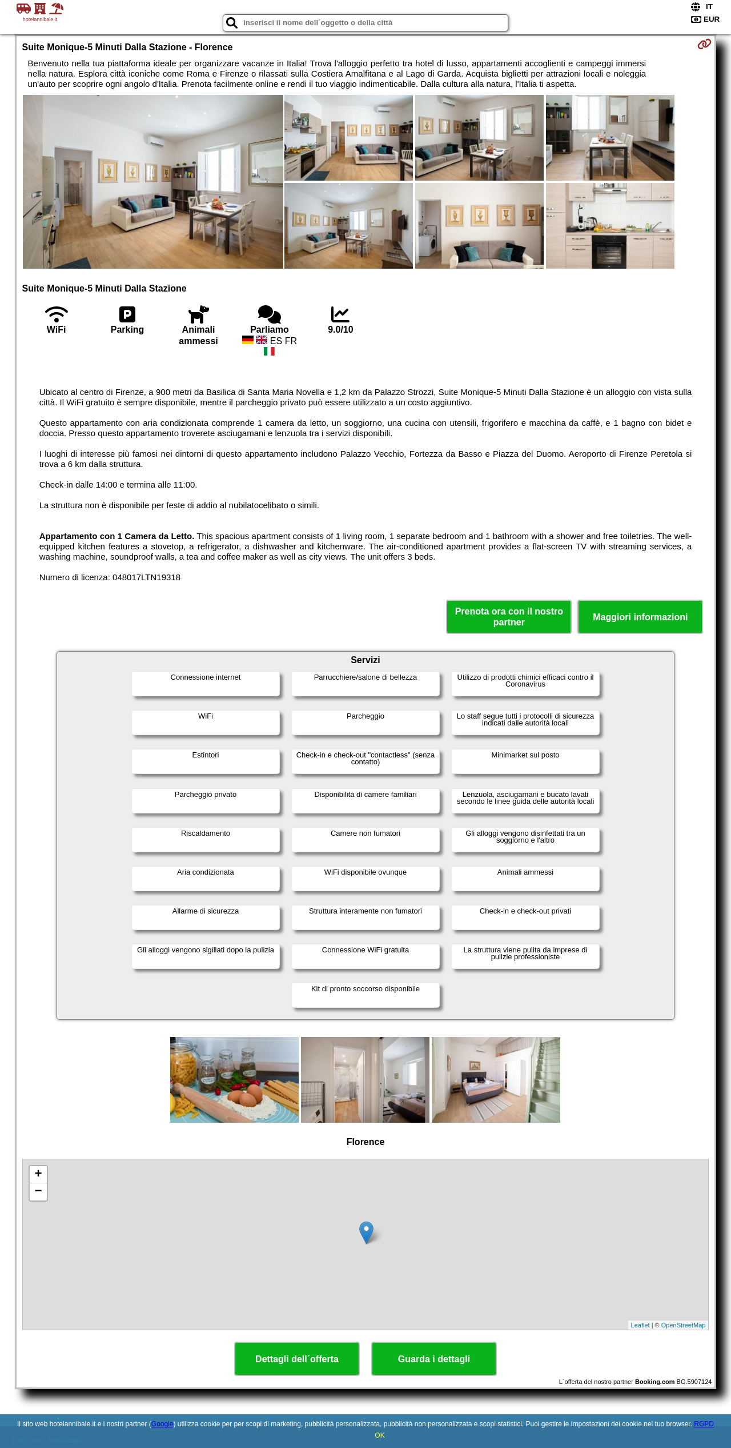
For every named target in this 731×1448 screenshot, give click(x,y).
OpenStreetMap (683, 1325)
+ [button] (38, 1174)
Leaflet (640, 1325)
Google (162, 1424)
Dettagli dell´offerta (297, 1359)
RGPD (704, 1424)
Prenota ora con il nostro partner (509, 617)
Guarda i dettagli (434, 1359)
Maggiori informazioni (640, 617)
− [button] (38, 1191)
